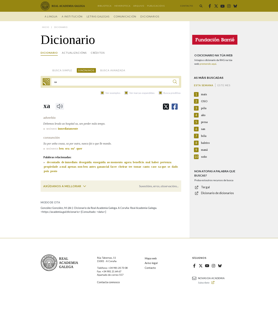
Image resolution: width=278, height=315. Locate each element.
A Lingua (51, 16)
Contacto (186, 5)
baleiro (205, 143)
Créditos (98, 52)
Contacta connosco (108, 282)
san (203, 129)
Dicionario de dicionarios (217, 193)
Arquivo (138, 5)
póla (203, 108)
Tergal (205, 187)
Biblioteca (105, 5)
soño (204, 156)
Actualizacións (74, 52)
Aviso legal (151, 263)
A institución (72, 16)
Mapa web (151, 258)
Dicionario (49, 52)
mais (204, 94)
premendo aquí (208, 63)
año (203, 115)
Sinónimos (86, 70)
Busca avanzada (112, 70)
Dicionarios (149, 16)
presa (204, 122)
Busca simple (62, 70)
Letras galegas (98, 16)
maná (204, 149)
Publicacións (156, 5)
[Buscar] (175, 82)
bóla (203, 136)
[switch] (84, 186)
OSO (204, 101)
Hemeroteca (122, 5)
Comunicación (125, 16)
